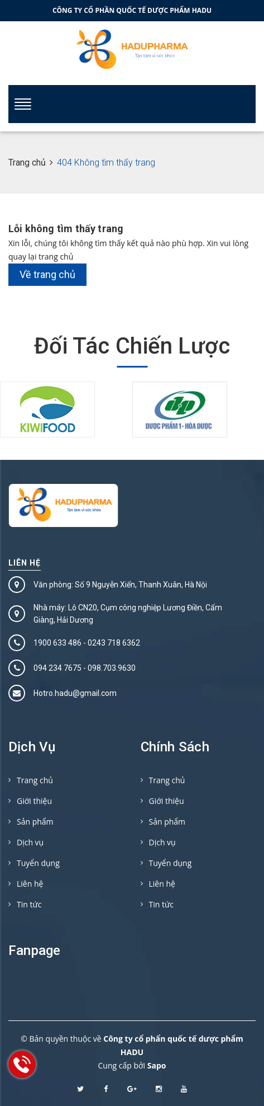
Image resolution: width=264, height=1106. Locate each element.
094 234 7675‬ (57, 667)
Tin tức (29, 904)
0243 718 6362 (114, 642)
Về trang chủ (47, 274)
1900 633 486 (57, 642)
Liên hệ (24, 562)
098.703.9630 (112, 667)
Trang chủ (35, 780)
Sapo (156, 1065)
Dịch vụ (30, 842)
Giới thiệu (34, 801)
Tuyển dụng (38, 863)
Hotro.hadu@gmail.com (75, 693)
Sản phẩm (35, 821)
